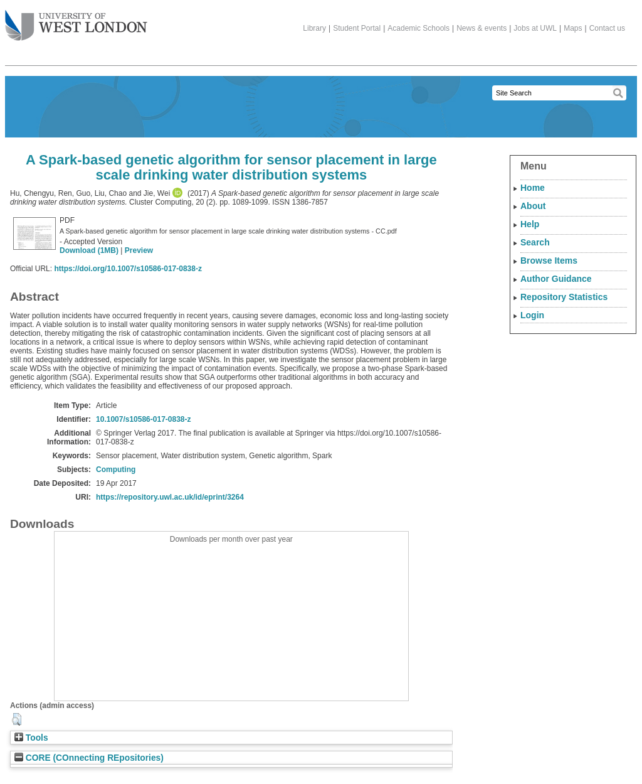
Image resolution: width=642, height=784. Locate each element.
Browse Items (548, 260)
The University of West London (76, 20)
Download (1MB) (89, 250)
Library (314, 28)
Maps (573, 28)
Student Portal (357, 28)
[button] (16, 719)
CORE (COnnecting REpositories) (89, 758)
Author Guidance (556, 279)
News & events (481, 28)
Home (532, 188)
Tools (31, 738)
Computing (115, 469)
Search (535, 242)
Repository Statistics (564, 297)
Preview (139, 250)
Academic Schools (418, 28)
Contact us (607, 28)
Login (532, 315)
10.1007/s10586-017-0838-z (143, 419)
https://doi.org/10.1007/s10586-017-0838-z (127, 268)
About (532, 206)
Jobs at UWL (535, 28)
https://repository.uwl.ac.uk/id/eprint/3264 (170, 497)
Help (529, 224)
